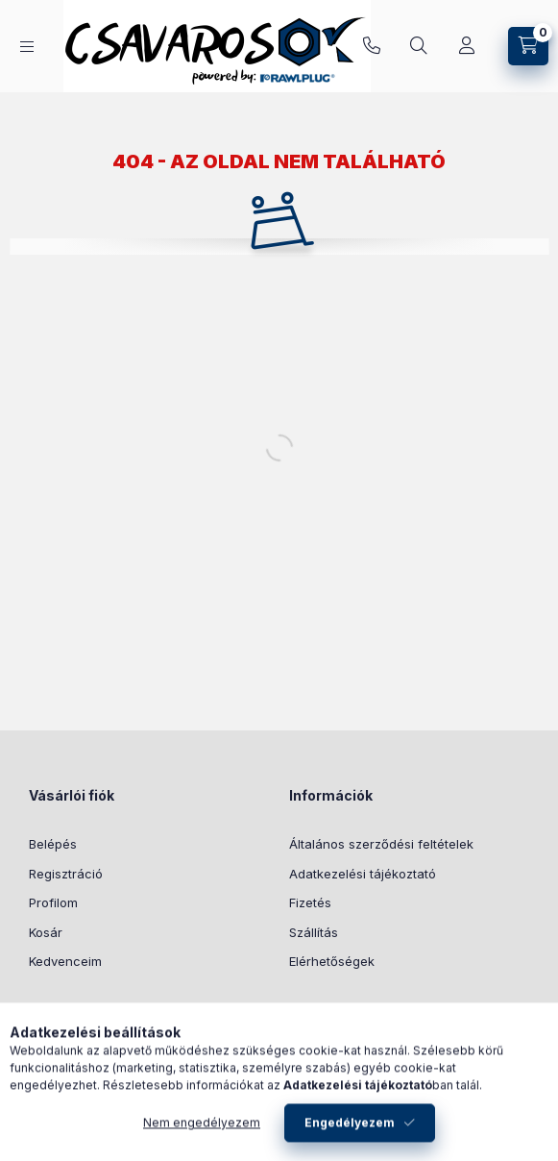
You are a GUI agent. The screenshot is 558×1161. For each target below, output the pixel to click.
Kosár (45, 932)
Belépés (53, 844)
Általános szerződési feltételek (381, 844)
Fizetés (310, 902)
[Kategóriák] (27, 46)
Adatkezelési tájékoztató (362, 873)
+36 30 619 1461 (371, 46)
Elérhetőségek (332, 961)
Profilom (53, 902)
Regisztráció (66, 873)
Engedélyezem (349, 1133)
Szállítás (313, 932)
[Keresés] (419, 46)
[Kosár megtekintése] (528, 46)
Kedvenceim (65, 961)
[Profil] (467, 46)
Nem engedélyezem (201, 1133)
